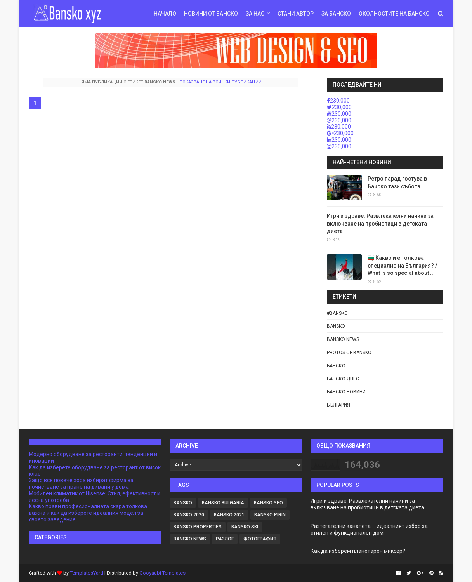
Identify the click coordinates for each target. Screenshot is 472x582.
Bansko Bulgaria (223, 503)
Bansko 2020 (189, 515)
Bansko (336, 326)
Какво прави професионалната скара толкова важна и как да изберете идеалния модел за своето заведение (88, 513)
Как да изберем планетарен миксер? (358, 551)
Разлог (225, 539)
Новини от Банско (211, 13)
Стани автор (296, 13)
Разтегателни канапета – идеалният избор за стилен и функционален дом (369, 529)
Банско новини (346, 391)
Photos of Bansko (349, 352)
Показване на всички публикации (220, 82)
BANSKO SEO (268, 503)
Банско (336, 365)
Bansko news (343, 339)
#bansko (337, 313)
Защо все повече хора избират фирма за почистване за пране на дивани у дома (81, 483)
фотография (259, 539)
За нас (255, 13)
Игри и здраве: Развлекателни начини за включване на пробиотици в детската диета (380, 223)
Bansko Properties (198, 527)
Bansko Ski (244, 527)
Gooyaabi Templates (162, 573)
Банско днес (343, 379)
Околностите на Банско (394, 13)
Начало (165, 13)
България (338, 405)
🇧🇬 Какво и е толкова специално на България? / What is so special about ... (402, 265)
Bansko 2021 (229, 515)
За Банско (336, 13)
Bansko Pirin (270, 515)
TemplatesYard (86, 573)
